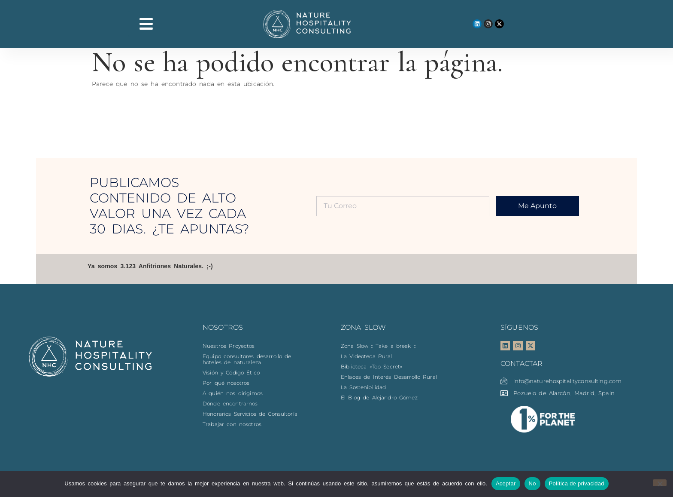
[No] (660, 482)
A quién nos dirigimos (233, 393)
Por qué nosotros (226, 383)
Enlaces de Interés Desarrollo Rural (389, 377)
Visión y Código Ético (231, 372)
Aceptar (506, 483)
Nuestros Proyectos (229, 346)
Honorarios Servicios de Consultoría (250, 414)
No (532, 483)
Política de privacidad (576, 483)
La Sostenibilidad (363, 387)
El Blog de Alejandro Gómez (379, 397)
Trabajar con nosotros (232, 424)
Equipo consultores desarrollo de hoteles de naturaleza (247, 359)
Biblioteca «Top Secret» (371, 366)
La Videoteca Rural (366, 356)
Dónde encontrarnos (230, 403)
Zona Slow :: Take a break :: (378, 346)
